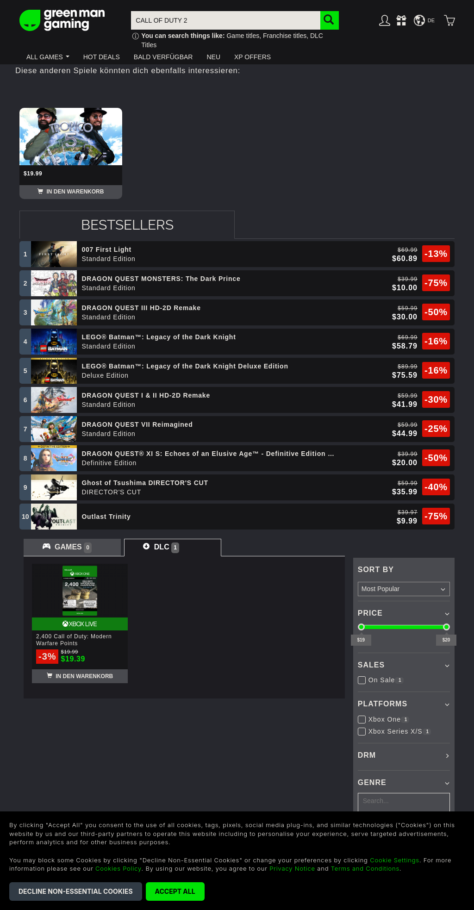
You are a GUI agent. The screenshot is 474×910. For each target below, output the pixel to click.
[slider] (361, 626)
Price (370, 613)
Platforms (382, 704)
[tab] (127, 225)
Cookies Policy (118, 868)
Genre (372, 782)
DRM (367, 755)
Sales (371, 665)
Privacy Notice (292, 868)
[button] (47, 57)
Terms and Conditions (365, 868)
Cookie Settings (394, 860)
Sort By (376, 569)
